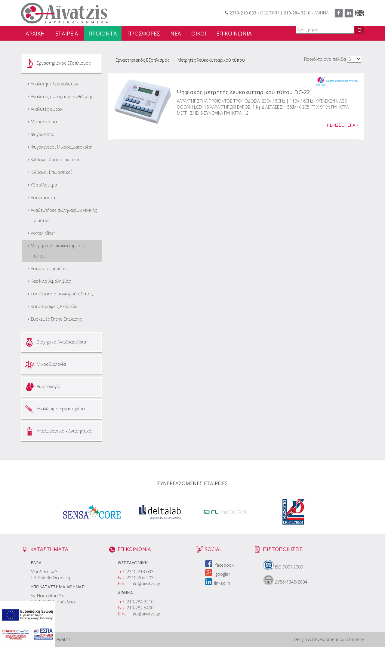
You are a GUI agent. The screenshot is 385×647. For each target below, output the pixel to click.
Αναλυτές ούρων (47, 109)
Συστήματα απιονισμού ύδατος (62, 294)
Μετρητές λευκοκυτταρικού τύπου (57, 251)
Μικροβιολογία (44, 365)
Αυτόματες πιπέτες (49, 268)
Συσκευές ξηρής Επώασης (56, 319)
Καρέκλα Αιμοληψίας (51, 281)
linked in (217, 583)
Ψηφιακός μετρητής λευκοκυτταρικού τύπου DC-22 (243, 92)
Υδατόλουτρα (44, 185)
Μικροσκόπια (44, 122)
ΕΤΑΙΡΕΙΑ (66, 33)
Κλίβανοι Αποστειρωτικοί (55, 159)
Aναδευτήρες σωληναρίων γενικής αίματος (64, 215)
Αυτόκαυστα (43, 197)
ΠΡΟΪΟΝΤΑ (102, 33)
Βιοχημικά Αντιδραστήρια (54, 342)
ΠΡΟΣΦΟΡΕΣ (143, 33)
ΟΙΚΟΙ (198, 33)
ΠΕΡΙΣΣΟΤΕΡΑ (342, 125)
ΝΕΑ (175, 33)
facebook (219, 565)
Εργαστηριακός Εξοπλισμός (57, 63)
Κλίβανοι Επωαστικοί (51, 172)
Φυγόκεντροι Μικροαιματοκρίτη (61, 147)
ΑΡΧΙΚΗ (35, 33)
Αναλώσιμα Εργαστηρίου (54, 409)
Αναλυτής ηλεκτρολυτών (54, 84)
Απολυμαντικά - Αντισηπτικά (57, 431)
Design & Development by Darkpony (329, 639)
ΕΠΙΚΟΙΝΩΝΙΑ (234, 33)
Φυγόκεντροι (43, 134)
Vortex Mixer (43, 233)
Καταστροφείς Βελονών (54, 306)
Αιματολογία (41, 387)
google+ (218, 574)
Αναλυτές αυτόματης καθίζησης (62, 96)
